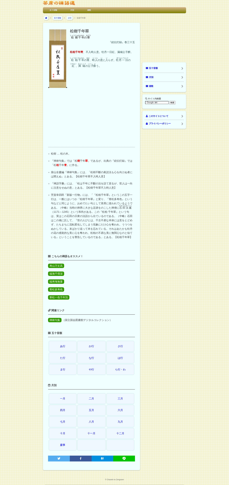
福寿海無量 (56, 281)
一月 (62, 398)
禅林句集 (55, 320)
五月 (91, 410)
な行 (91, 357)
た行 (62, 357)
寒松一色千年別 (59, 297)
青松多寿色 (56, 289)
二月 (91, 398)
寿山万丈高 (56, 265)
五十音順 (53, 10)
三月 (120, 398)
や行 (91, 369)
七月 (62, 421)
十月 (62, 433)
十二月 (120, 433)
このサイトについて (157, 116)
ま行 (62, 369)
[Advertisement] (91, 120)
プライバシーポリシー (158, 123)
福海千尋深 (56, 273)
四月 (62, 410)
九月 (120, 421)
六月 (120, 410)
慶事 (62, 444)
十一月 (91, 433)
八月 (91, 421)
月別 (72, 10)
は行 (120, 357)
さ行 (69, 18)
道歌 (89, 10)
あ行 (62, 346)
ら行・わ (120, 369)
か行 (91, 346)
